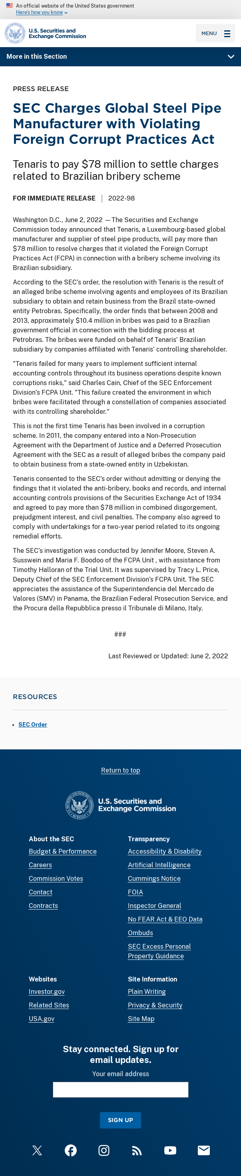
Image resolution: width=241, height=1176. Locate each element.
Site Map (141, 1019)
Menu (215, 33)
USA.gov (41, 1019)
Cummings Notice (154, 878)
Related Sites (49, 1005)
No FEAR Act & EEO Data (165, 919)
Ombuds (140, 933)
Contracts (43, 906)
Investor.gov (47, 991)
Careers (40, 865)
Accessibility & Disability (165, 851)
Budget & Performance (63, 851)
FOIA (135, 892)
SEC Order (32, 724)
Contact (40, 892)
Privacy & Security (155, 1005)
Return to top (120, 770)
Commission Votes (56, 878)
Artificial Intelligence (159, 865)
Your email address (120, 1074)
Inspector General (154, 906)
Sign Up (120, 1119)
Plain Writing (147, 991)
